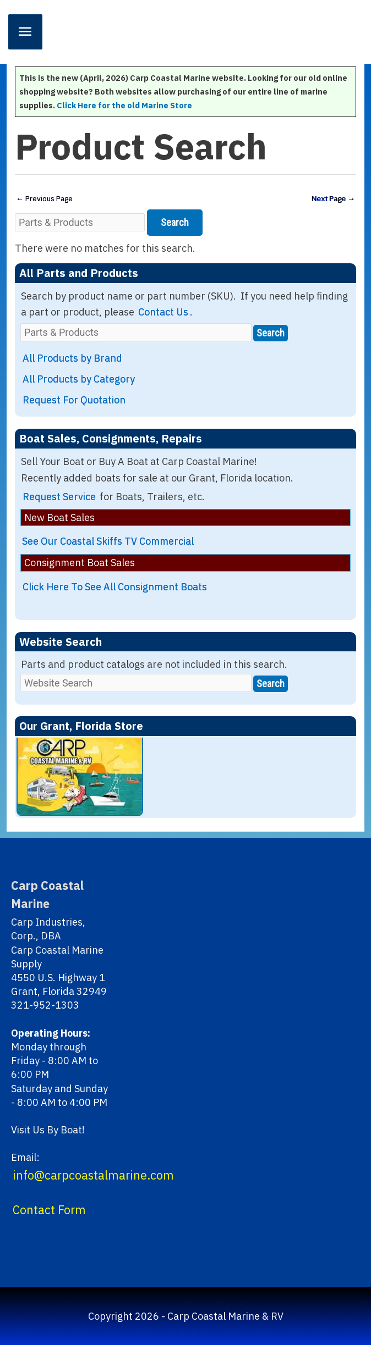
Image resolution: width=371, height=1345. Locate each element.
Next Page (333, 198)
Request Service (59, 496)
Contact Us (163, 312)
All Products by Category (79, 379)
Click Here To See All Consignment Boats (115, 586)
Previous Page (44, 198)
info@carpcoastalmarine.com (93, 1175)
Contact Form (49, 1209)
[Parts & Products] (80, 222)
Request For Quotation (74, 400)
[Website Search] (136, 683)
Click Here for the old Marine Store (124, 105)
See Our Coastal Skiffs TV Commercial (108, 541)
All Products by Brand (72, 358)
